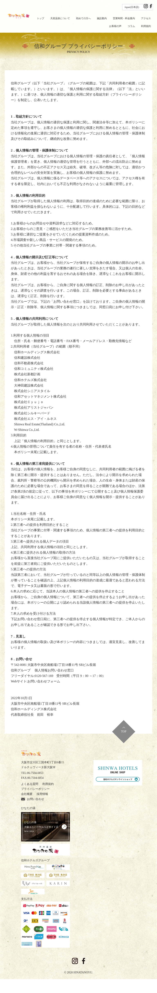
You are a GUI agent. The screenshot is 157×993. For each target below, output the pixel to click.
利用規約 (146, 26)
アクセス (146, 18)
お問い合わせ (48, 804)
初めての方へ (83, 18)
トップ (40, 18)
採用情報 (27, 804)
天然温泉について (60, 18)
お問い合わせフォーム (43, 681)
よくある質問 (29, 794)
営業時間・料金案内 (124, 18)
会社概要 (59, 798)
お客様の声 (115, 26)
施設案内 (102, 18)
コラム (131, 26)
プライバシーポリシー (35, 798)
